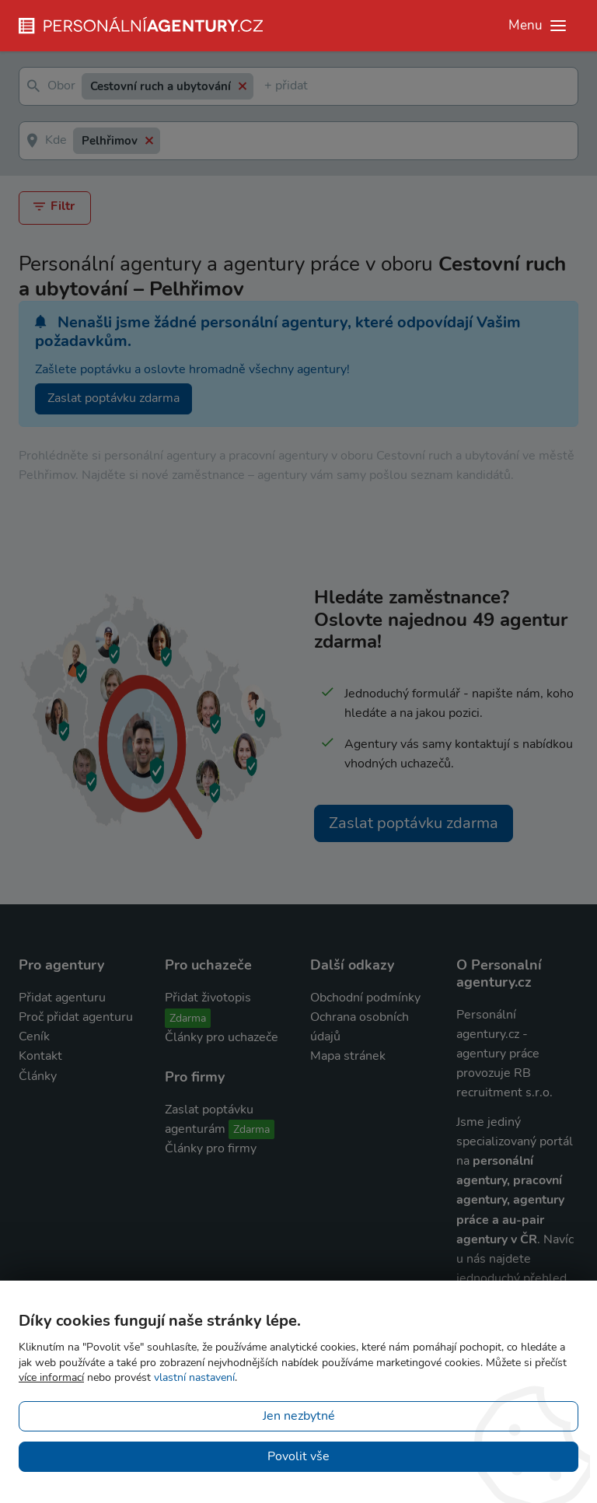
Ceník (34, 1036)
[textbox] (267, 86)
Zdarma (187, 1018)
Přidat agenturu (62, 997)
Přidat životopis (208, 997)
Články (38, 1076)
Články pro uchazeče (221, 1037)
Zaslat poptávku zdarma (113, 398)
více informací (51, 1377)
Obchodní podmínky (365, 997)
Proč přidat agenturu (76, 1017)
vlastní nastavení (194, 1377)
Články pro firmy (211, 1148)
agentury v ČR (496, 1239)
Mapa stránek (348, 1055)
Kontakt (40, 1055)
